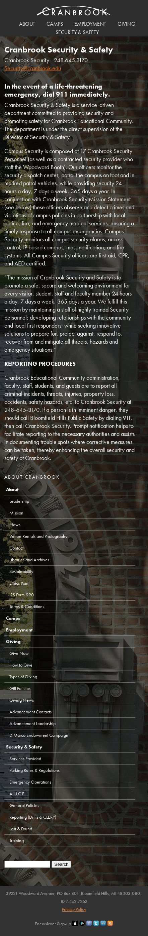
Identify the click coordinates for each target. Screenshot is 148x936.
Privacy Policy (74, 909)
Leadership (19, 501)
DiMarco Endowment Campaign (38, 735)
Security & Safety (77, 32)
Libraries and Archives (29, 560)
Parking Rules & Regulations (34, 770)
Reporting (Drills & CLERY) (32, 817)
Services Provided (25, 758)
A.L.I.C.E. (17, 794)
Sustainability (21, 571)
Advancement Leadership (32, 723)
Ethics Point (19, 583)
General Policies (24, 805)
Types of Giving (23, 677)
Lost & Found (20, 829)
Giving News (21, 700)
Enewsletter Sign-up (53, 924)
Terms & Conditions (26, 606)
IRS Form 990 (21, 595)
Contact (16, 548)
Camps (55, 23)
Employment (90, 23)
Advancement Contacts (30, 712)
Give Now (19, 653)
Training (16, 840)
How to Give (20, 665)
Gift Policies (19, 688)
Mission (16, 513)
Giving (126, 23)
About (27, 23)
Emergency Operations (30, 782)
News (14, 524)
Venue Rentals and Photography (38, 536)
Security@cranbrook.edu (32, 68)
